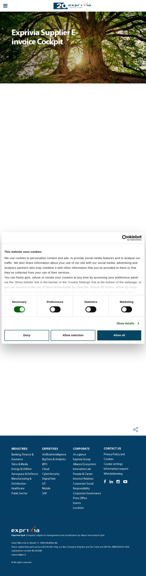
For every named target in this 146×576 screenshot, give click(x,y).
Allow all (119, 335)
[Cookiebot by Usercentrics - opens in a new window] (125, 238)
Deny (26, 335)
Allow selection (72, 335)
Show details (125, 323)
